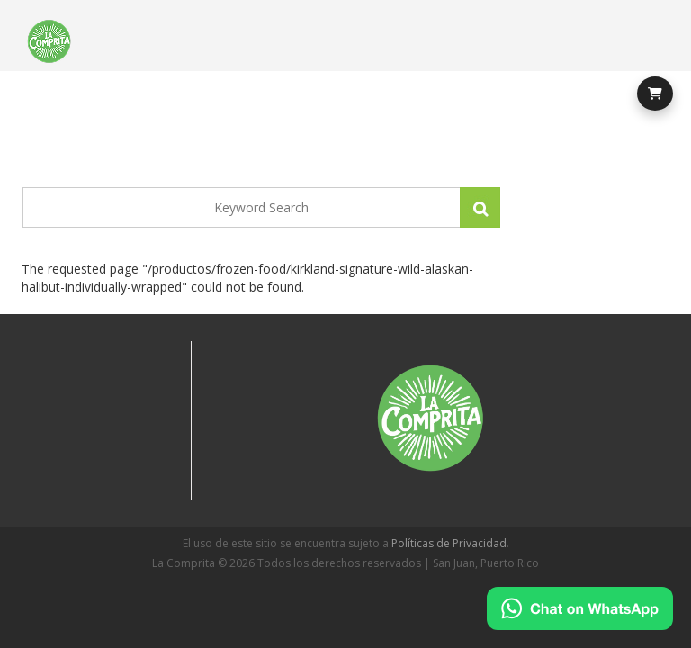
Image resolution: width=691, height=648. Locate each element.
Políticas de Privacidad (449, 543)
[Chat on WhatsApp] (580, 608)
